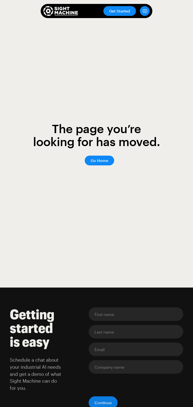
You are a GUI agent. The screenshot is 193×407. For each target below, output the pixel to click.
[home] (60, 11)
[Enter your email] (136, 314)
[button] (143, 11)
